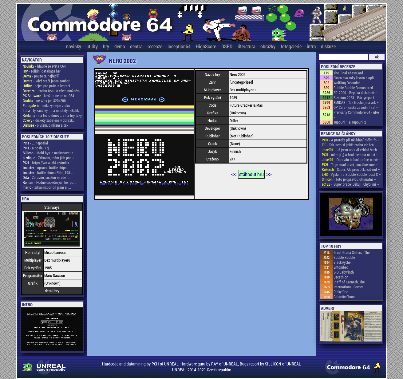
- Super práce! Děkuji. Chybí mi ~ (350, 184)
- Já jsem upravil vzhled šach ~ (351, 149)
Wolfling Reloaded (347, 82)
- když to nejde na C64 (48, 95)
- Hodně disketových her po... (49, 182)
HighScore (206, 46)
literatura (246, 46)
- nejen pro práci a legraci (46, 85)
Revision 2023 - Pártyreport (354, 97)
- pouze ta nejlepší (41, 75)
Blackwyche (342, 262)
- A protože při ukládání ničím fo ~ (351, 139)
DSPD (226, 46)
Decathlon (341, 276)
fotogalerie (291, 46)
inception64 (179, 46)
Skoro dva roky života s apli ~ (355, 77)
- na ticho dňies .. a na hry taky (52, 115)
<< (234, 174)
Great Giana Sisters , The (351, 252)
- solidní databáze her (42, 71)
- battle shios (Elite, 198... (48, 172)
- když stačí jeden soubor (46, 80)
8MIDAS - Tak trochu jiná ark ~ (356, 102)
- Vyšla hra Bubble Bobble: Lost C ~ (351, 174)
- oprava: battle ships (44, 167)
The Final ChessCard (348, 72)
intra (311, 46)
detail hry (52, 291)
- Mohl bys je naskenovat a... (49, 152)
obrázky (267, 46)
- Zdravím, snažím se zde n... (47, 177)
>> (269, 174)
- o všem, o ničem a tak (45, 125)
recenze (155, 46)
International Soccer (348, 286)
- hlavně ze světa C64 (44, 66)
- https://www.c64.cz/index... (47, 162)
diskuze (328, 46)
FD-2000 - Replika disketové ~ (355, 92)
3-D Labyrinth (344, 272)
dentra (136, 46)
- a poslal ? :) (36, 147)
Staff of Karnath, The (349, 281)
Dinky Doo (341, 291)
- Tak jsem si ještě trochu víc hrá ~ (349, 144)
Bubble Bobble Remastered (353, 87)
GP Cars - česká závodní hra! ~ (356, 107)
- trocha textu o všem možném (51, 90)
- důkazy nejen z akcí (46, 105)
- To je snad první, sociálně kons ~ (350, 164)
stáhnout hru (251, 174)
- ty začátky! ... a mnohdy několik (51, 110)
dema (119, 46)
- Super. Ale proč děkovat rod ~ (351, 169)
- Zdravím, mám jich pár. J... (50, 157)
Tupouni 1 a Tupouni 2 (350, 122)
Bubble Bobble (344, 257)
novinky (73, 46)
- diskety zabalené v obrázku (48, 120)
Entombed (341, 267)
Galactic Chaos (344, 296)
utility (92, 46)
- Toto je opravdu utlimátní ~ (349, 179)
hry (106, 46)
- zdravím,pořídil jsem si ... (47, 187)
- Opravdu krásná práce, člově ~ (351, 159)
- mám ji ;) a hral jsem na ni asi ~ (350, 154)
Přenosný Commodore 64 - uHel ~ (357, 115)
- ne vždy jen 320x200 (44, 100)
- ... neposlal (35, 142)
